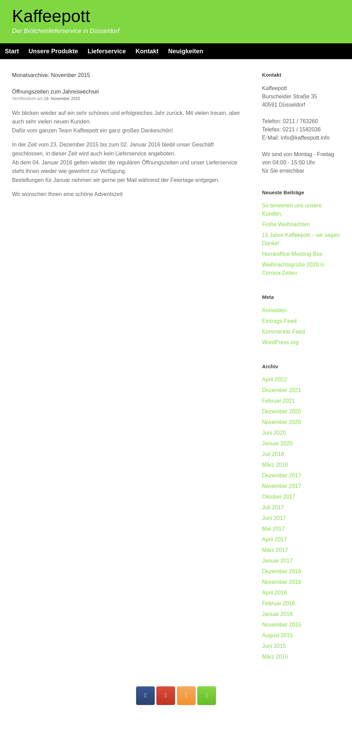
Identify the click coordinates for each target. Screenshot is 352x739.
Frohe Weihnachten (286, 224)
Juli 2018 (273, 454)
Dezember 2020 (281, 411)
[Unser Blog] (206, 695)
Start (12, 51)
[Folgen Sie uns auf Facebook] (145, 695)
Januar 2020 (277, 443)
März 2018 (275, 465)
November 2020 (281, 422)
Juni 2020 (274, 433)
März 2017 (275, 550)
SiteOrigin (190, 725)
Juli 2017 (273, 507)
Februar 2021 (278, 401)
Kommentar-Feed (283, 332)
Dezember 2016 (281, 571)
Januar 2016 (277, 614)
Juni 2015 (274, 646)
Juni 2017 (274, 518)
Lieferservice (107, 51)
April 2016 (274, 593)
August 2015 (277, 635)
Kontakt (146, 51)
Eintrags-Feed (279, 321)
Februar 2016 (278, 603)
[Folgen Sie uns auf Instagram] (186, 695)
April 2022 (274, 379)
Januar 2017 (277, 561)
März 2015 (275, 657)
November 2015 (281, 625)
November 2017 (281, 486)
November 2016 (281, 582)
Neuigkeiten (185, 51)
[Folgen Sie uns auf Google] (165, 695)
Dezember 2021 (281, 390)
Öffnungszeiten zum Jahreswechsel (55, 92)
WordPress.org (280, 342)
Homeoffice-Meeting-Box (292, 254)
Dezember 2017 (281, 475)
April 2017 (274, 539)
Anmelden (274, 310)
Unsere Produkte (53, 51)
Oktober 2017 (278, 497)
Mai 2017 (273, 529)
